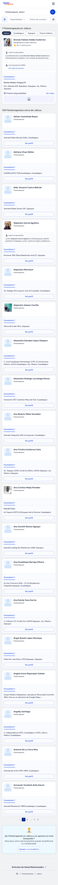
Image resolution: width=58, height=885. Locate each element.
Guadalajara (19, 33)
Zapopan (31, 33)
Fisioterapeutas (28, 874)
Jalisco (6, 33)
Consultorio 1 (9, 77)
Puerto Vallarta (46, 33)
